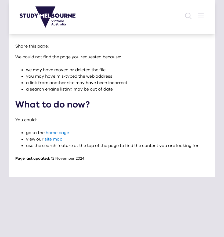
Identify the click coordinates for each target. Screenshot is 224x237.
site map (53, 139)
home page (57, 133)
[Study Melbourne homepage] (51, 17)
